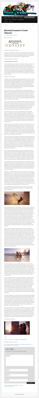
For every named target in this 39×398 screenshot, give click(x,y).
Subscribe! (10, 21)
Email (7, 375)
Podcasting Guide (20, 19)
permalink (16, 345)
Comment (8, 355)
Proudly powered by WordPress (19, 394)
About (9, 17)
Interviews (6, 19)
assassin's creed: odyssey (20, 344)
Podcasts (12, 17)
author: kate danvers (28, 344)
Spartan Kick (25, 127)
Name (7, 370)
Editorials (21, 17)
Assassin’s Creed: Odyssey (9, 339)
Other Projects (14, 19)
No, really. (24, 146)
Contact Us (6, 21)
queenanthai (15, 35)
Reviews (17, 17)
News (10, 19)
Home (5, 17)
